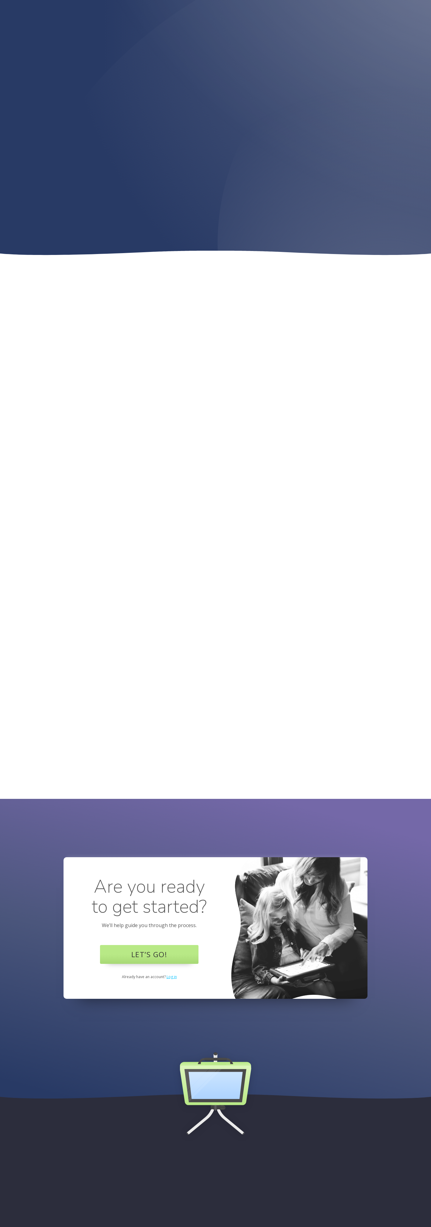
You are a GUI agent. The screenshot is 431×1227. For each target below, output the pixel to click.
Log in (172, 976)
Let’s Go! (149, 954)
